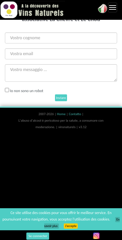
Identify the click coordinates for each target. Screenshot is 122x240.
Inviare (61, 98)
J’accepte (70, 226)
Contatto (75, 114)
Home (61, 114)
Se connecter (37, 236)
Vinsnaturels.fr (32, 9)
